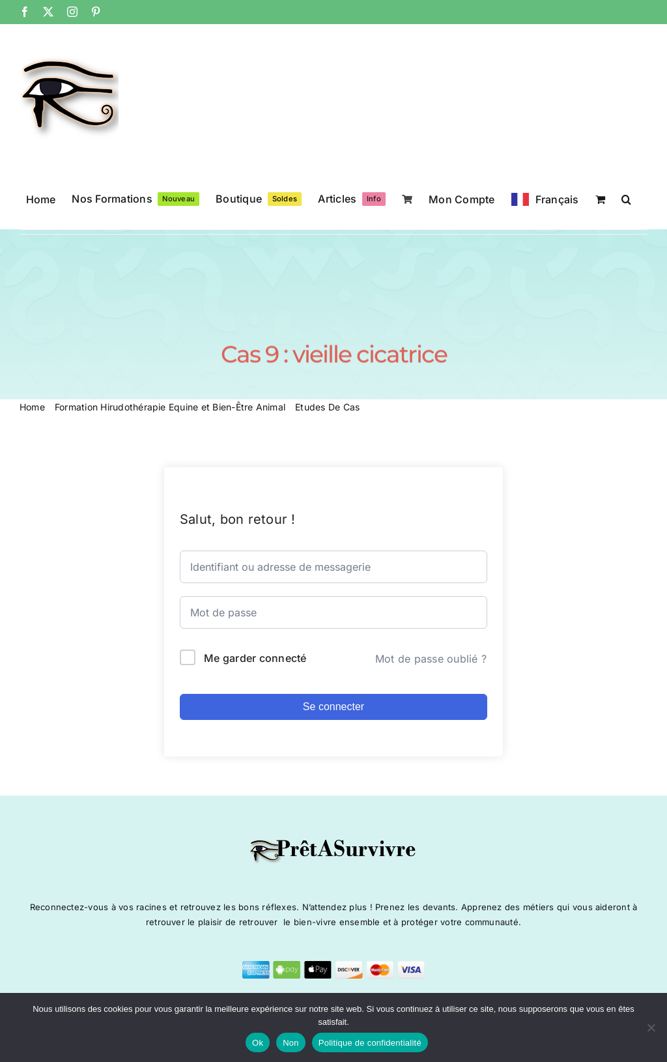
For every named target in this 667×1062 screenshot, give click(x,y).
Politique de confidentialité (370, 1043)
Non (291, 1043)
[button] (626, 198)
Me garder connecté (255, 658)
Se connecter (333, 706)
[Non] (650, 1027)
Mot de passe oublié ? (431, 658)
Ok (257, 1043)
